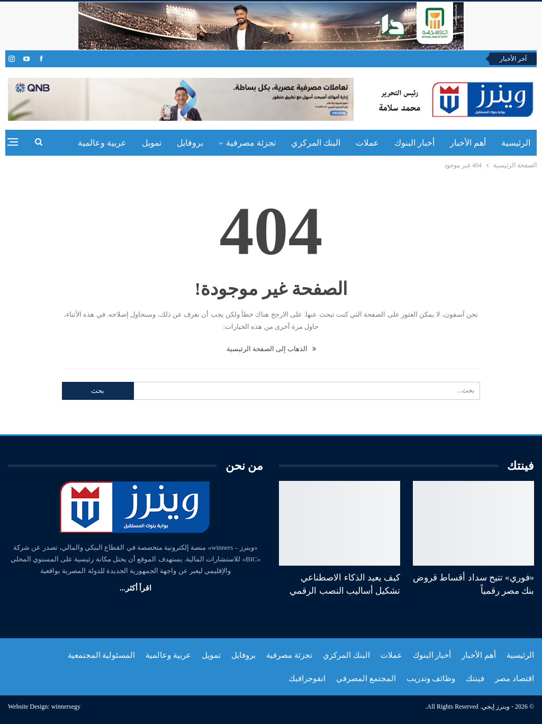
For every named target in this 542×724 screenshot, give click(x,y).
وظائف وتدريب (431, 678)
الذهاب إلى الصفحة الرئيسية (271, 349)
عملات (367, 142)
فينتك (475, 678)
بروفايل (190, 142)
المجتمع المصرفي (366, 678)
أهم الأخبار (468, 142)
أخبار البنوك (414, 142)
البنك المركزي (315, 142)
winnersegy (65, 706)
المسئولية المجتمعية (102, 655)
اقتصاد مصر (514, 678)
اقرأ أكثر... (135, 588)
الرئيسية (515, 142)
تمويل (151, 142)
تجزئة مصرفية (251, 142)
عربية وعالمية (102, 142)
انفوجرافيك (307, 678)
